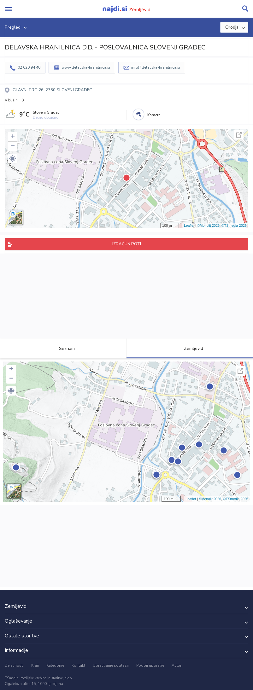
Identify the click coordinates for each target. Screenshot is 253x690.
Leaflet (189, 225)
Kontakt (78, 665)
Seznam (63, 348)
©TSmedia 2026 (234, 225)
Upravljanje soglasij (111, 665)
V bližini (12, 100)
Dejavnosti (14, 665)
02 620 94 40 (29, 67)
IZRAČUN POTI (126, 244)
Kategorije (55, 665)
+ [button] (13, 137)
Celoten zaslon (239, 135)
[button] (12, 158)
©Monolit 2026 (208, 225)
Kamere (153, 114)
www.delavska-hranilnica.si (86, 67)
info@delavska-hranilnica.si (155, 67)
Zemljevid (190, 348)
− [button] (13, 146)
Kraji (35, 665)
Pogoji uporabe (150, 665)
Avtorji (177, 665)
